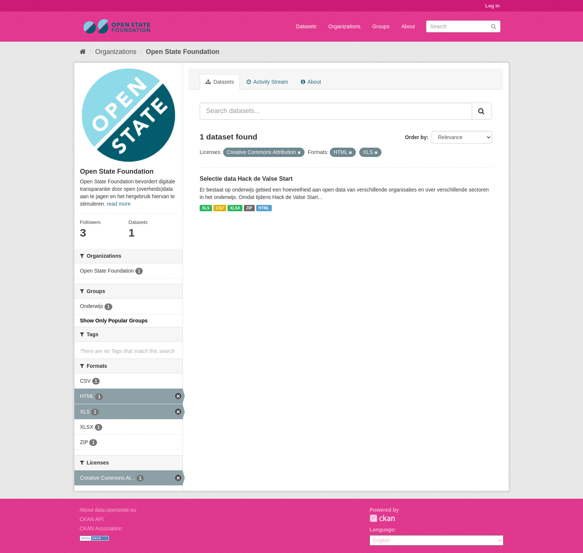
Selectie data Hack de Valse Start (246, 179)
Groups (380, 26)
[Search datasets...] (336, 111)
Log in (492, 6)
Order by (415, 137)
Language (382, 530)
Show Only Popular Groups (114, 321)
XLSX (235, 208)
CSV (220, 208)
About (408, 26)
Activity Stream (267, 82)
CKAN (382, 518)
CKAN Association (101, 528)
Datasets (306, 26)
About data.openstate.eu (108, 510)
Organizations (344, 26)
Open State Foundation (182, 51)
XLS (205, 208)
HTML (263, 208)
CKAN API (92, 519)
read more (119, 204)
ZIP (249, 208)
